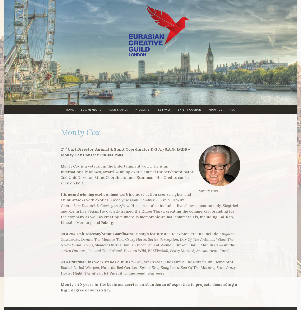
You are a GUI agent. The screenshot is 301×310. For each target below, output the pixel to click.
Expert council (190, 109)
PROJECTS (142, 109)
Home (70, 109)
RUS (232, 109)
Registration (118, 109)
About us (215, 109)
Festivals (164, 109)
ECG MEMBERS (91, 109)
